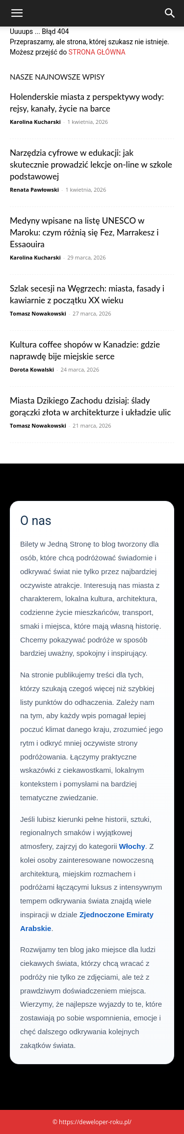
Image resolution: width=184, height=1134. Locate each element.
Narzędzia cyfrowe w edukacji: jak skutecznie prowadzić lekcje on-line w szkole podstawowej (91, 164)
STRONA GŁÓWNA (97, 52)
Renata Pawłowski (34, 189)
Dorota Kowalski (32, 369)
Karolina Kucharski (35, 121)
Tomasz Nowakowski (38, 313)
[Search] (170, 13)
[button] (16, 13)
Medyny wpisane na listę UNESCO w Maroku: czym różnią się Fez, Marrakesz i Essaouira (84, 232)
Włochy (132, 846)
